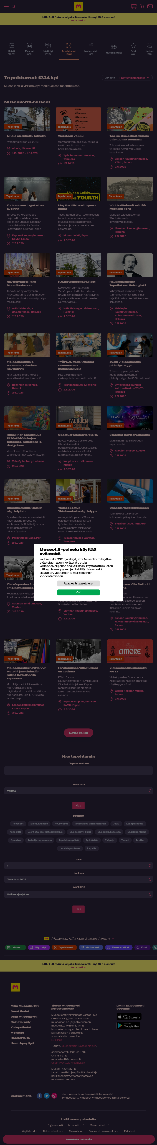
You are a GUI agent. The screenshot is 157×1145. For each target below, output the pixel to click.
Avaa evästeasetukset (78, 583)
